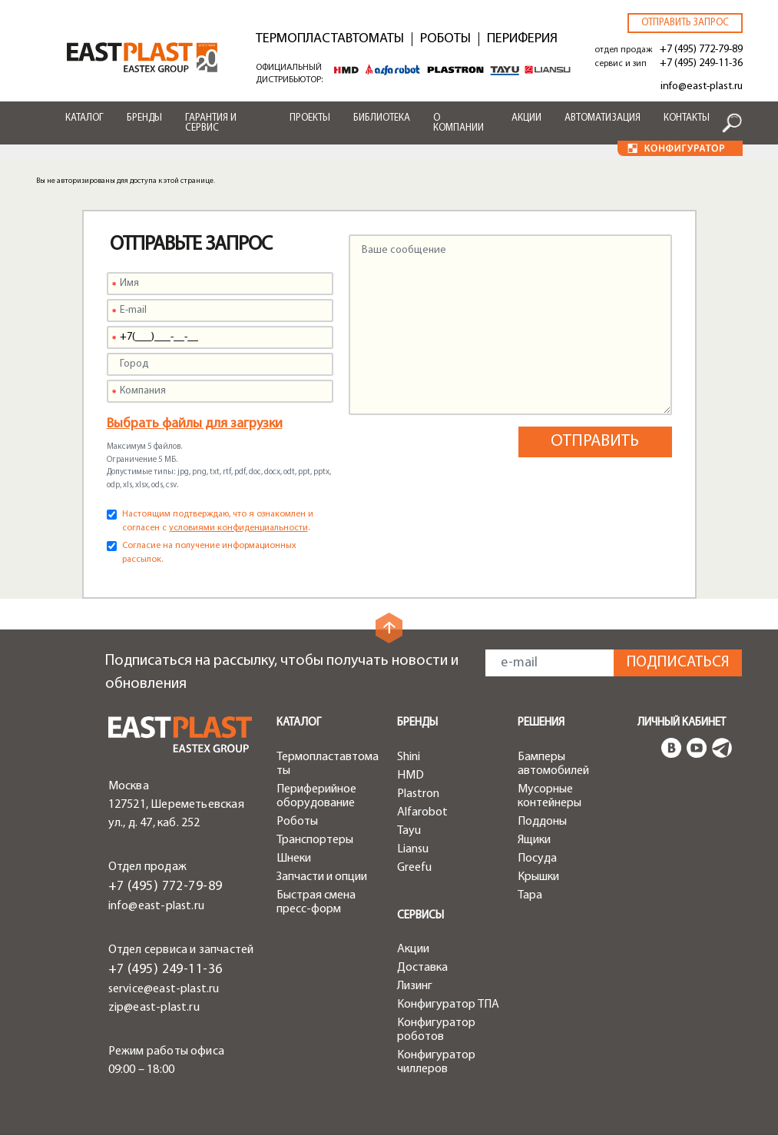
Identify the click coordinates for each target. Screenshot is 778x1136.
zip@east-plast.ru (154, 1007)
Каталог (84, 118)
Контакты (687, 118)
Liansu (413, 849)
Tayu (409, 831)
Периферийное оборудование (316, 796)
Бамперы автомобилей (553, 764)
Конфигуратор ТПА (448, 1004)
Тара (530, 895)
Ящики (534, 840)
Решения (541, 723)
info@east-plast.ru (701, 86)
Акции (526, 118)
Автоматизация (602, 118)
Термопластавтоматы (330, 39)
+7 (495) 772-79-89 (701, 49)
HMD (410, 775)
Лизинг (414, 986)
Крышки (538, 877)
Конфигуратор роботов (436, 1030)
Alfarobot (422, 812)
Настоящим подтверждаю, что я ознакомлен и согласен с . (217, 521)
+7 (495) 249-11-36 (701, 63)
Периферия (522, 39)
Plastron (418, 794)
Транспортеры (314, 840)
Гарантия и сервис (211, 123)
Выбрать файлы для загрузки (195, 424)
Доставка (422, 968)
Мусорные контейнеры (549, 796)
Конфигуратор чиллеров (436, 1062)
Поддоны (542, 821)
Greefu (414, 868)
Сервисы (420, 916)
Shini (408, 757)
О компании (458, 123)
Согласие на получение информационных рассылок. (209, 552)
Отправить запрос (685, 23)
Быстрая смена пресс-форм (316, 902)
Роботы (445, 39)
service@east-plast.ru (164, 989)
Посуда (537, 858)
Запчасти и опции (321, 877)
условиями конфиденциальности (238, 528)
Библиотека (381, 118)
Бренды (144, 118)
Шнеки (293, 858)
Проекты (310, 118)
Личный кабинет (681, 723)
